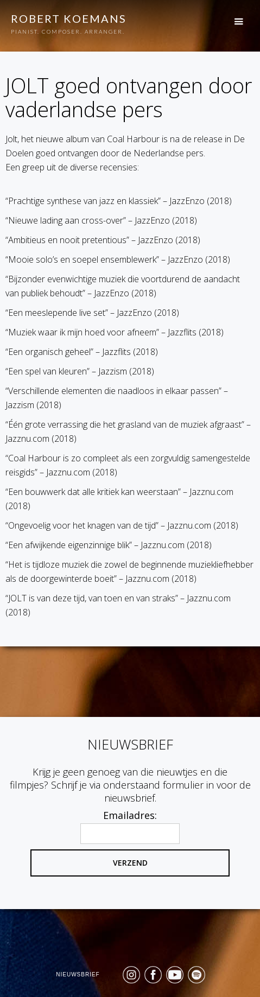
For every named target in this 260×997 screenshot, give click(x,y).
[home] (63, 25)
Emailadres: (130, 815)
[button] (244, 21)
